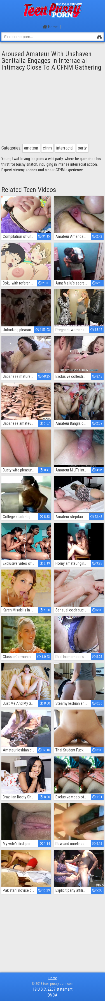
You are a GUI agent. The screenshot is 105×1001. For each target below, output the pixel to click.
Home (50, 27)
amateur (31, 148)
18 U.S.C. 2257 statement (53, 989)
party (82, 148)
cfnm (47, 148)
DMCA (52, 995)
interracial (64, 148)
